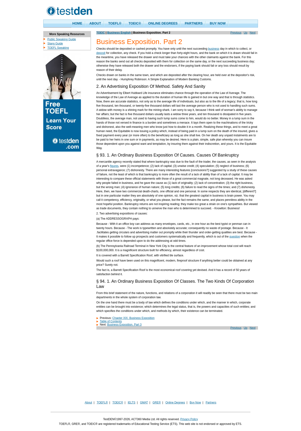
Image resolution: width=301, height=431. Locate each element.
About (88, 402)
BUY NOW (218, 23)
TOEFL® (114, 23)
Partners (211, 402)
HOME (77, 23)
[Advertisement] (150, 367)
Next (253, 32)
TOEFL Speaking (58, 47)
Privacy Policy (189, 419)
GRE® (157, 402)
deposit (101, 53)
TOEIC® (135, 23)
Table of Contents (111, 321)
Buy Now (195, 402)
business (213, 48)
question (235, 236)
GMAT (144, 402)
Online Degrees (175, 402)
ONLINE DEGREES (163, 23)
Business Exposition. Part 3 (124, 324)
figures (114, 166)
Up (245, 32)
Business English (119, 32)
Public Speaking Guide (62, 39)
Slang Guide (55, 43)
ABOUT (95, 23)
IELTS (131, 402)
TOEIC (100, 32)
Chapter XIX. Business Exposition (133, 318)
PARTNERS (194, 23)
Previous (236, 32)
